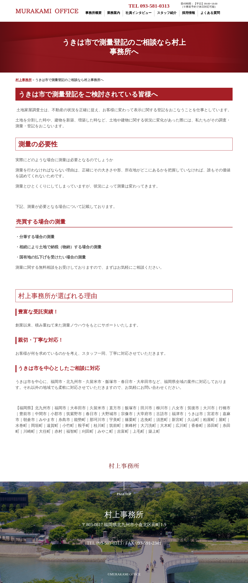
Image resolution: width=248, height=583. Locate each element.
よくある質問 (210, 13)
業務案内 (113, 13)
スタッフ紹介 (167, 13)
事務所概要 (93, 13)
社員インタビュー (139, 13)
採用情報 (188, 13)
